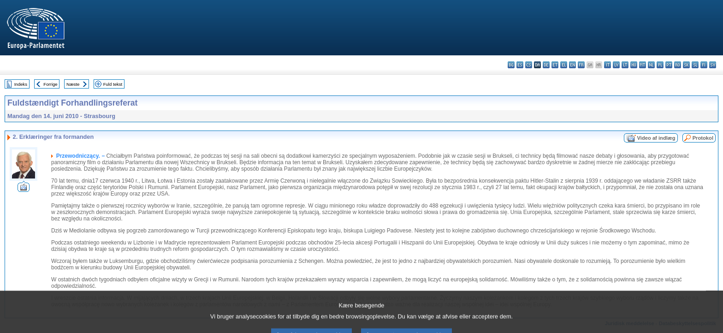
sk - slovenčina (686, 64)
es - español (519, 64)
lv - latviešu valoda (616, 64)
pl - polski (660, 64)
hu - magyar (633, 64)
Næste (72, 84)
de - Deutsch (546, 64)
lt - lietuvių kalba (625, 64)
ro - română (677, 64)
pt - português (668, 64)
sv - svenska (712, 64)
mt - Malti (642, 64)
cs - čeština (528, 64)
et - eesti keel (554, 64)
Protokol (703, 138)
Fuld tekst (113, 84)
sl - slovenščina (695, 64)
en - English (572, 64)
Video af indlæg (656, 138)
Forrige (50, 84)
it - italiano (607, 64)
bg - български (511, 64)
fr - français (581, 64)
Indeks (20, 84)
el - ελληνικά (563, 64)
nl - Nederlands (651, 64)
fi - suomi (703, 64)
